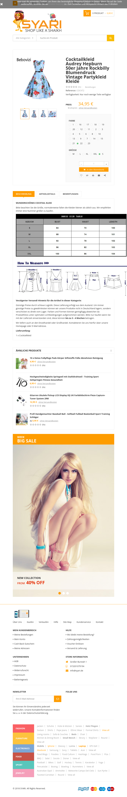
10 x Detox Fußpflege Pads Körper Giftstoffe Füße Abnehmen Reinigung (66, 358)
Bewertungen (70, 194)
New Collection (29, 578)
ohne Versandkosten (88, 108)
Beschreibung (23, 194)
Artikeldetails (47, 194)
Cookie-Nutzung (56, 4)
